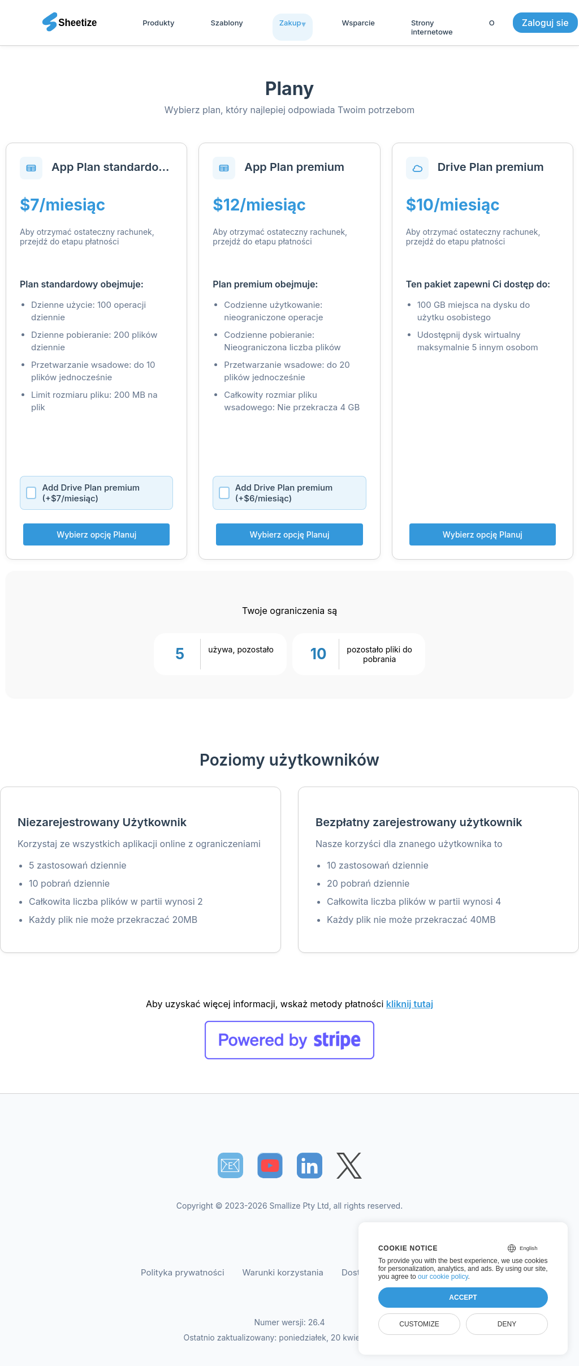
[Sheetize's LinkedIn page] (309, 1165)
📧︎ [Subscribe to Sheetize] (230, 1165)
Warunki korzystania (283, 1272)
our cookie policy (443, 1277)
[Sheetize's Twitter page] (349, 1165)
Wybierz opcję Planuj (96, 534)
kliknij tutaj (409, 1004)
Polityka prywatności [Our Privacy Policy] (182, 1272)
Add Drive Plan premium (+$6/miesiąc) (275, 493)
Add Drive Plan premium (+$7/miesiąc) (83, 493)
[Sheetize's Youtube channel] (270, 1165)
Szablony (226, 22)
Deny (507, 1324)
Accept (463, 1297)
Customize (419, 1324)
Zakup (290, 22)
